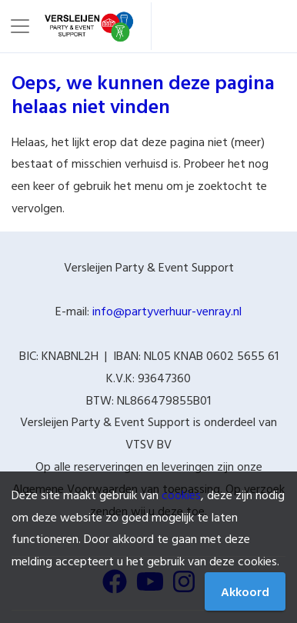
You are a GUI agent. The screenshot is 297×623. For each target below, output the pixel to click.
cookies (181, 494)
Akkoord (245, 591)
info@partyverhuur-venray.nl (167, 311)
